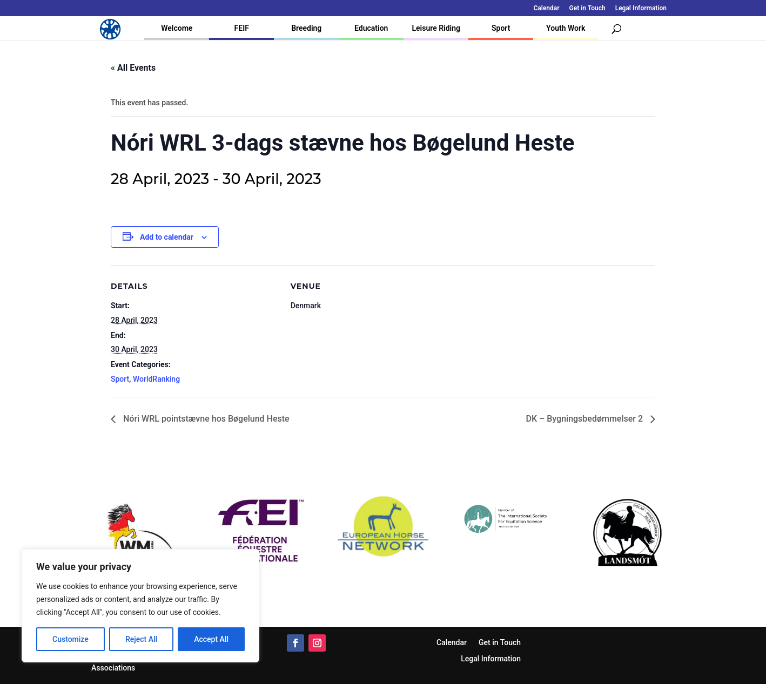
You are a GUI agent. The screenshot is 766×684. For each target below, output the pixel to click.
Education (371, 28)
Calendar (547, 8)
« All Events (133, 68)
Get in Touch (587, 8)
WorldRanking (156, 379)
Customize (70, 639)
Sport (501, 28)
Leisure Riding (436, 28)
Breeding (306, 28)
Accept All (211, 639)
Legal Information (641, 8)
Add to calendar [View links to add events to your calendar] (166, 237)
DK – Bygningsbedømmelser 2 (585, 419)
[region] (140, 605)
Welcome (176, 28)
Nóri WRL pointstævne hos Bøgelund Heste (205, 419)
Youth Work (565, 28)
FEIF (241, 28)
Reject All (141, 639)
